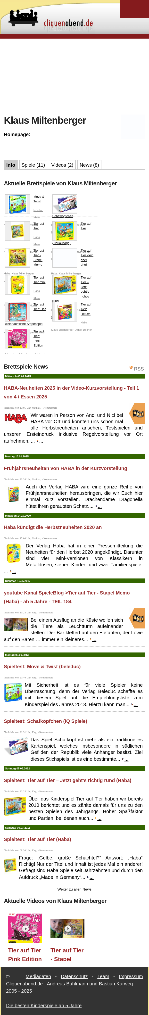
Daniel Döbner (83, 329)
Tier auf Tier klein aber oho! (72, 258)
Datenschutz (74, 976)
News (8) (89, 165)
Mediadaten (38, 976)
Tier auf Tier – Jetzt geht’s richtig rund (71, 289)
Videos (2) (62, 165)
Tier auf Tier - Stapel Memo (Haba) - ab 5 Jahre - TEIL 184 (67, 954)
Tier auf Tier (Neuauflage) (71, 233)
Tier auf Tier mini (25, 281)
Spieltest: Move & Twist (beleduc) (42, 666)
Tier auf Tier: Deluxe (71, 310)
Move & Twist (24, 200)
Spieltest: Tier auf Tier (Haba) (37, 839)
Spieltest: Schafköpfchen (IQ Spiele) (45, 721)
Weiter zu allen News (75, 889)
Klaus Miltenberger (62, 329)
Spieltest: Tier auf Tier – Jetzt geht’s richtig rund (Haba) (67, 780)
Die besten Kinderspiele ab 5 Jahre (44, 1005)
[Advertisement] (76, 76)
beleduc (38, 210)
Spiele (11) (33, 165)
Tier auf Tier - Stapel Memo (24, 258)
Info (10, 165)
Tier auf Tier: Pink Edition (24, 338)
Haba (36, 237)
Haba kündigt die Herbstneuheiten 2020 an (53, 527)
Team (103, 976)
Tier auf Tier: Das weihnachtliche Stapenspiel (25, 314)
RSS (139, 368)
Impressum (131, 976)
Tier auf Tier (24, 227)
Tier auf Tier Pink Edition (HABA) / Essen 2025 (25, 954)
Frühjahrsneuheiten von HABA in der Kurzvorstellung (65, 468)
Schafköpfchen (64, 206)
